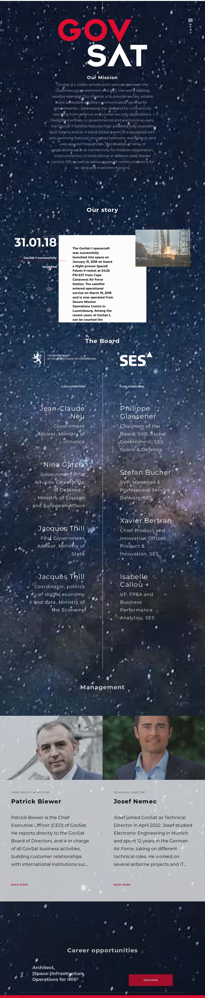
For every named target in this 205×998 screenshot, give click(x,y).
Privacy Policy (62, 978)
